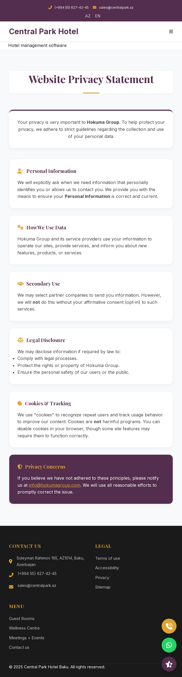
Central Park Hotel (43, 31)
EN (97, 15)
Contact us (19, 647)
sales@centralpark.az (113, 7)
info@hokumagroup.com (54, 485)
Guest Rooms (22, 618)
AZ (88, 15)
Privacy (102, 577)
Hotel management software (37, 45)
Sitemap (102, 587)
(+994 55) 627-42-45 (68, 7)
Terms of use (107, 558)
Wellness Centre (24, 628)
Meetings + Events (26, 637)
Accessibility (107, 567)
